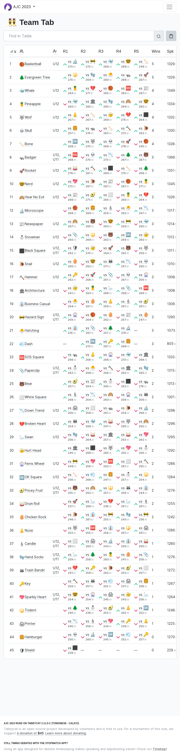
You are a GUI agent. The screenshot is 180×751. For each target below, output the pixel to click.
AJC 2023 (18, 7)
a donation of (30, 733)
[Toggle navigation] (169, 7)
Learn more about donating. (66, 733)
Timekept (160, 749)
